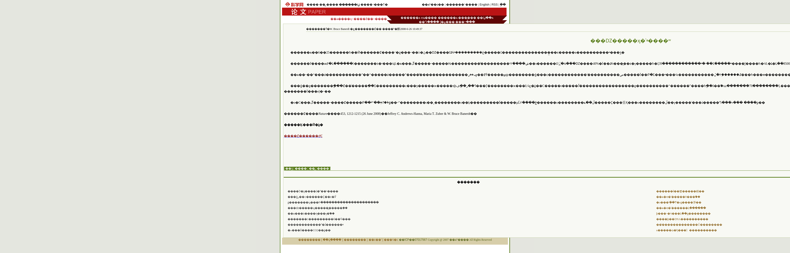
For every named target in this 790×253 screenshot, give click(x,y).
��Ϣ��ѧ (485, 17)
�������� (309, 239)
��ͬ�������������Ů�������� (689, 224)
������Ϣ (349, 4)
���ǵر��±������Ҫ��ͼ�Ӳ (312, 197)
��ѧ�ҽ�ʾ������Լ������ (681, 208)
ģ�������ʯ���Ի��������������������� (333, 202)
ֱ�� (503, 4)
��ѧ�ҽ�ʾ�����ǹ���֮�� (678, 197)
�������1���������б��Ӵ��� (319, 219)
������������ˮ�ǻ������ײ (315, 224)
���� (313, 4)
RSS (494, 4)
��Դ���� (429, 22)
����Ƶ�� (363, 19)
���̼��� (467, 17)
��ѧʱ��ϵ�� (433, 4)
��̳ (322, 4)
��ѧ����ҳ (341, 19)
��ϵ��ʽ (375, 239)
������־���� (461, 4)
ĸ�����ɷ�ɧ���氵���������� (686, 230)
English (484, 4)
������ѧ (410, 17)
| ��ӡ (288, 168)
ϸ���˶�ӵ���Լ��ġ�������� (683, 213)
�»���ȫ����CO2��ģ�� (309, 230)
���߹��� (465, 22)
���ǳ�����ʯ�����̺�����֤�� (318, 208)
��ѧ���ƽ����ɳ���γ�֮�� (311, 213)
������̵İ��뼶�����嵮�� (680, 191)
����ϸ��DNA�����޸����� (682, 219)
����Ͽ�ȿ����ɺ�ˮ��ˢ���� (313, 191)
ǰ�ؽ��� (447, 22)
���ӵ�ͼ (391, 239)
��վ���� (332, 239)
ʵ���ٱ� (380, 4)
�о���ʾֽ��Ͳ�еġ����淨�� (678, 202)
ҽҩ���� (429, 17)
